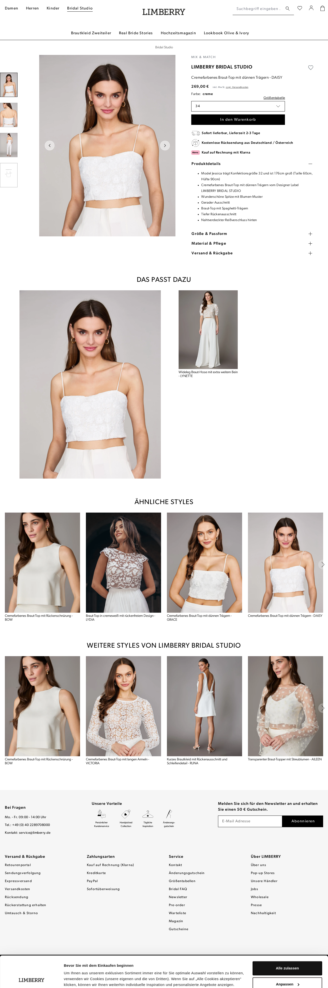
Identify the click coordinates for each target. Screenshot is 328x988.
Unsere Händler (264, 881)
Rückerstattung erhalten (25, 905)
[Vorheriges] (50, 145)
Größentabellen (182, 881)
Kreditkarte (96, 873)
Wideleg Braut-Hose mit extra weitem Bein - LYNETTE (208, 374)
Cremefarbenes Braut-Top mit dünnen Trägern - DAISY (285, 616)
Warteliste (177, 913)
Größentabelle (274, 98)
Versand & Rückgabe (25, 857)
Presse (256, 905)
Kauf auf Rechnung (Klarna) (110, 865)
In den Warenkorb (238, 120)
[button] (238, 106)
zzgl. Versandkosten (237, 87)
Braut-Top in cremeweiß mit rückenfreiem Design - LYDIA (120, 618)
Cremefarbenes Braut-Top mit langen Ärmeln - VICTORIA (117, 761)
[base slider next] (323, 564)
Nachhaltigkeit (263, 913)
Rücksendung (16, 897)
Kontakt (175, 865)
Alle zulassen (287, 937)
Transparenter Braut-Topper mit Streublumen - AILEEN (285, 759)
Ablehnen (287, 969)
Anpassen (287, 953)
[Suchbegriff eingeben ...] (258, 9)
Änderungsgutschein (187, 873)
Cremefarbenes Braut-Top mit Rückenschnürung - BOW (39, 618)
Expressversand (18, 881)
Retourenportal (18, 865)
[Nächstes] (165, 145)
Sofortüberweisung (103, 889)
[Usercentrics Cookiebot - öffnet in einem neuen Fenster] (31, 978)
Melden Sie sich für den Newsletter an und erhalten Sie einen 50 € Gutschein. (268, 807)
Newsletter (178, 897)
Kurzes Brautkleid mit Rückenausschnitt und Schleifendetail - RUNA (197, 761)
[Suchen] (287, 9)
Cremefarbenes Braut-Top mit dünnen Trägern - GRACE (199, 618)
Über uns (258, 865)
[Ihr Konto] (311, 9)
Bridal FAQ (178, 889)
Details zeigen (76, 978)
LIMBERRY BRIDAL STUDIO (222, 67)
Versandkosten (17, 889)
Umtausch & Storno (21, 913)
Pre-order (177, 905)
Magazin (176, 921)
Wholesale (260, 897)
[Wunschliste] (300, 9)
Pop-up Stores (263, 873)
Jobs (254, 889)
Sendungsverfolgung (23, 873)
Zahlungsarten (101, 857)
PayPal (92, 881)
